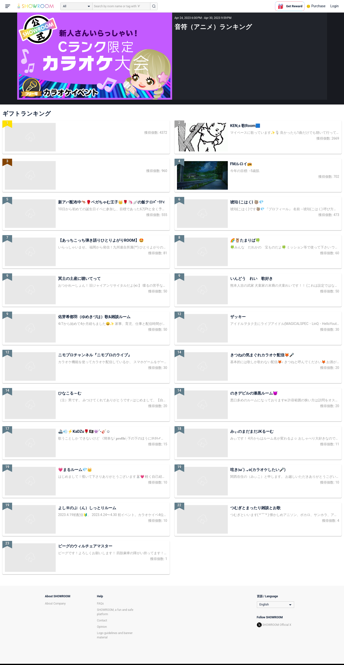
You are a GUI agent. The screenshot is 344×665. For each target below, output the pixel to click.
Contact (102, 620)
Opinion (102, 626)
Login (334, 6)
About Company (55, 603)
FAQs (100, 603)
